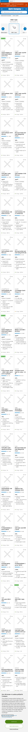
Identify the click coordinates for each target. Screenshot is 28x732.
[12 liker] (11, 616)
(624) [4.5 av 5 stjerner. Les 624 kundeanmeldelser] (10, 451)
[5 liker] (11, 79)
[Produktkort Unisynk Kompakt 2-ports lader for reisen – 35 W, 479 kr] (20, 361)
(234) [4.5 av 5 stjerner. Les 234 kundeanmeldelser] (23, 215)
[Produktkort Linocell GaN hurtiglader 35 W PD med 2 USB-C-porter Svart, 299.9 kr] (7, 320)
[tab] (4, 1)
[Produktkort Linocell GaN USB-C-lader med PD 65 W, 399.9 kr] (7, 164)
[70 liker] (11, 514)
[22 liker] (24, 550)
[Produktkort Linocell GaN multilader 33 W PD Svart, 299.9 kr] (20, 164)
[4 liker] (25, 79)
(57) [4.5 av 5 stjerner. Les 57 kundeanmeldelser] (23, 412)
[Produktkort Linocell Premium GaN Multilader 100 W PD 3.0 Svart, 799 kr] (7, 202)
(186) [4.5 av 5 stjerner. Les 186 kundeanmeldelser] (10, 177)
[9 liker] (11, 198)
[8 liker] (25, 395)
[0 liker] (11, 316)
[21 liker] (24, 160)
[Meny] (2, 9)
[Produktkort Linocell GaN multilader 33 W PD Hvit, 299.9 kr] (7, 84)
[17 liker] (24, 198)
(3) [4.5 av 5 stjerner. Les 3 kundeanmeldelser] (9, 375)
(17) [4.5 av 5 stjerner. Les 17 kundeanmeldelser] (23, 137)
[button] (17, 22)
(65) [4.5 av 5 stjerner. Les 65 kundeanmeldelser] (23, 492)
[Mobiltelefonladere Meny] (12, 15)
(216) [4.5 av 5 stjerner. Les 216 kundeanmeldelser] (23, 333)
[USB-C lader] (14, 29)
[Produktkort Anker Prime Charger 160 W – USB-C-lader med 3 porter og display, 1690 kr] (7, 361)
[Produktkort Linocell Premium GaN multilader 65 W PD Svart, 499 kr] (7, 241)
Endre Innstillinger (14, 729)
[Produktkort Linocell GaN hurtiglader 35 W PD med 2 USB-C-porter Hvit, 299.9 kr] (7, 43)
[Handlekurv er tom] (26, 9)
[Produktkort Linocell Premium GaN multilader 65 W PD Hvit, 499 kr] (7, 123)
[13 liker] (11, 237)
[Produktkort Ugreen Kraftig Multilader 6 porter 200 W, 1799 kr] (7, 518)
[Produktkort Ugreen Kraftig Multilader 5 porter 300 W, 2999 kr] (20, 554)
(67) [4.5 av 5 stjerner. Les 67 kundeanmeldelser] (9, 531)
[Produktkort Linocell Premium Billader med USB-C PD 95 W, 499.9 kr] (20, 320)
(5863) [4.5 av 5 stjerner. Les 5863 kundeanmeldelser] (23, 56)
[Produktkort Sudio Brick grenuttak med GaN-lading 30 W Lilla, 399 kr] (20, 241)
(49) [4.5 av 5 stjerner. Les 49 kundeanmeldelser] (23, 531)
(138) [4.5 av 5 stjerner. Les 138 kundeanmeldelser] (10, 215)
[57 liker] (24, 475)
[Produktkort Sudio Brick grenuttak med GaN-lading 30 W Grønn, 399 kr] (20, 123)
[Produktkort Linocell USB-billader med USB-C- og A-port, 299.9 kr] (7, 620)
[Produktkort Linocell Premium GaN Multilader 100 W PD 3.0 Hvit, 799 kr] (7, 479)
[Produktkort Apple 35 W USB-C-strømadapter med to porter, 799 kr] (7, 399)
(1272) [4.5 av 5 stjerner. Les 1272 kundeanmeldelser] (10, 97)
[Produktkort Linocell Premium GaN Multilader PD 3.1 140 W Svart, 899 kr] (7, 281)
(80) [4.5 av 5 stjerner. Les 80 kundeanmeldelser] (23, 294)
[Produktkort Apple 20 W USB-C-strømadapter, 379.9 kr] (20, 399)
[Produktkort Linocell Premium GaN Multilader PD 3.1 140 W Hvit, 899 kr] (20, 202)
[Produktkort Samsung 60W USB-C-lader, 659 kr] (20, 589)
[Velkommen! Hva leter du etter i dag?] (15, 12)
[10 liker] (11, 434)
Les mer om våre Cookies (7, 715)
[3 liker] (11, 655)
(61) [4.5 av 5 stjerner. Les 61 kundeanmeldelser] (9, 57)
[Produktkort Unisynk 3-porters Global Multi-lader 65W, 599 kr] (20, 660)
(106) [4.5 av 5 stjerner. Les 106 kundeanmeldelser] (10, 136)
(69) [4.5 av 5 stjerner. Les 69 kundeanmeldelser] (9, 567)
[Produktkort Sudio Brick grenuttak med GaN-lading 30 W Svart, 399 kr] (20, 438)
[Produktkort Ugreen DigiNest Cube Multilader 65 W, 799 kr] (20, 479)
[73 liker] (24, 616)
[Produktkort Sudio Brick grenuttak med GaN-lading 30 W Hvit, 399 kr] (7, 660)
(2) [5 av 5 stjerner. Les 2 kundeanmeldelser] (22, 673)
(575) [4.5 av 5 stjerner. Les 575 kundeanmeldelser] (10, 633)
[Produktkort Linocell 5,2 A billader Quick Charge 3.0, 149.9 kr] (20, 281)
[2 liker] (25, 237)
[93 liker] (11, 276)
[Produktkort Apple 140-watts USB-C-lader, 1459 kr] (7, 589)
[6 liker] (11, 119)
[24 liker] (11, 160)
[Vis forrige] (2, 28)
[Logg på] (22, 9)
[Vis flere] (25, 28)
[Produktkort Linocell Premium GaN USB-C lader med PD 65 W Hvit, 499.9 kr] (7, 438)
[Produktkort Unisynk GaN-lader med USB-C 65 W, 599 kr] (20, 518)
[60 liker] (24, 39)
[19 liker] (24, 276)
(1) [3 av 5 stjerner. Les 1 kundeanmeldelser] (22, 375)
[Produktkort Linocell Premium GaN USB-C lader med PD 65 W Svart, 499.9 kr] (20, 620)
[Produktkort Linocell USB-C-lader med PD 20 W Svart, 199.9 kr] (20, 84)
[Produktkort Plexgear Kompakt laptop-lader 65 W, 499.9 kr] (7, 554)
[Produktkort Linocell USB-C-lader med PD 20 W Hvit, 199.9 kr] (20, 43)
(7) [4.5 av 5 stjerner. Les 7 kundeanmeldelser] (9, 414)
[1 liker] (11, 39)
